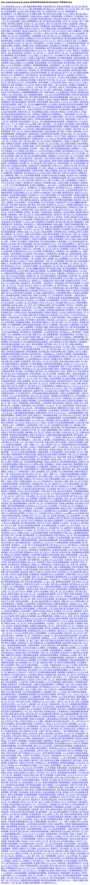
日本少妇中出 (15, 68)
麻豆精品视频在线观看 (67, 246)
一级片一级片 (18, 126)
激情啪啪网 (65, 873)
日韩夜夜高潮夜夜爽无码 (20, 139)
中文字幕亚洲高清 (23, 393)
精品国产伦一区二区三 (56, 205)
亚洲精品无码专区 (15, 190)
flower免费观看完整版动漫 (60, 501)
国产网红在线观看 (15, 24)
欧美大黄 (84, 545)
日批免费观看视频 (76, 413)
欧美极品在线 (50, 711)
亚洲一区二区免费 (81, 146)
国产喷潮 (48, 344)
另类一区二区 (17, 131)
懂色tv (69, 374)
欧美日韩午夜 (65, 552)
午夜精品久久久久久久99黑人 (44, 702)
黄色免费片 (77, 332)
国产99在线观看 (58, 305)
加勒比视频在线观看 (43, 129)
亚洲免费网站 (25, 36)
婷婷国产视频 (28, 210)
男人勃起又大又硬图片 (63, 129)
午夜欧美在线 (17, 347)
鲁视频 (61, 254)
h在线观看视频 (26, 863)
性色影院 (67, 547)
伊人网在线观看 (27, 246)
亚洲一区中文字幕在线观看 (43, 599)
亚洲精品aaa (65, 655)
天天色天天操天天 (25, 285)
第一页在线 (51, 516)
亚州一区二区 (75, 97)
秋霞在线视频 (71, 77)
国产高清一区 (15, 782)
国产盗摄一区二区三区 (39, 383)
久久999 (20, 271)
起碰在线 (78, 528)
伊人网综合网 (75, 300)
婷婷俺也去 (84, 268)
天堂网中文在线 (20, 312)
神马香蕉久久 (30, 224)
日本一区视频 (48, 538)
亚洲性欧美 (13, 763)
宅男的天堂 (72, 476)
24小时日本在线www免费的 (50, 151)
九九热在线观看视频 (45, 401)
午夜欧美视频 (11, 288)
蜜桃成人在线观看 (8, 491)
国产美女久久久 (34, 386)
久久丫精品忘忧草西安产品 (33, 109)
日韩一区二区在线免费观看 (54, 829)
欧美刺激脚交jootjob (63, 743)
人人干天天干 (22, 704)
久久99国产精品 (13, 283)
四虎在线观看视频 (50, 782)
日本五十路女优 (11, 256)
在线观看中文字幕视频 (59, 46)
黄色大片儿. (58, 166)
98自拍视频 (25, 494)
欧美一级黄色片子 (69, 371)
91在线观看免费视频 (53, 643)
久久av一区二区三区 (19, 550)
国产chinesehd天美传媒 (77, 178)
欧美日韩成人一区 (30, 68)
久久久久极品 (33, 55)
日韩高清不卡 (23, 643)
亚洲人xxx (38, 285)
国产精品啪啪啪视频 (18, 503)
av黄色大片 (28, 48)
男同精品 (30, 518)
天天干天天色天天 (59, 31)
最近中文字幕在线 (25, 508)
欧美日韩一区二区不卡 (74, 633)
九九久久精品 (44, 765)
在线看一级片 (77, 655)
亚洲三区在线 (45, 569)
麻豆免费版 (38, 606)
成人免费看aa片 (44, 557)
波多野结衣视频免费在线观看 (41, 743)
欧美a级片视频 (69, 107)
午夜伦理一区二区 (35, 503)
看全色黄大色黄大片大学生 (61, 219)
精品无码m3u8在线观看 (26, 660)
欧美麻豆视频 (17, 117)
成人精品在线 (61, 599)
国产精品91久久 (82, 640)
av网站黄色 (36, 636)
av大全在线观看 (26, 219)
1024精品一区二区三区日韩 (30, 538)
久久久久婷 (74, 259)
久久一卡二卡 (12, 124)
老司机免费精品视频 (60, 562)
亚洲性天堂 (81, 75)
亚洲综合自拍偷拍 (60, 550)
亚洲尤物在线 (14, 459)
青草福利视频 (50, 770)
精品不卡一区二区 (8, 298)
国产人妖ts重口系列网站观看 (23, 535)
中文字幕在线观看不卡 (67, 244)
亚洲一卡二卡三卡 (34, 107)
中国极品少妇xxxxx (63, 386)
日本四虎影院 (76, 819)
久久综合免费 (55, 82)
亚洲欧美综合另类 (15, 388)
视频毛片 (24, 743)
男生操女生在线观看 (80, 229)
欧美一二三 (12, 315)
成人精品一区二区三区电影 (21, 486)
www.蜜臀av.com (70, 513)
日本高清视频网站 (70, 418)
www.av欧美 (6, 347)
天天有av (61, 77)
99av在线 (18, 207)
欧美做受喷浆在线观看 (76, 43)
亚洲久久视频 (41, 85)
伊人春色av (68, 227)
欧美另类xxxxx (10, 667)
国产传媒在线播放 (48, 241)
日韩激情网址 (39, 43)
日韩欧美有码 (34, 134)
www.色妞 (5, 77)
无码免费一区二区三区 (42, 249)
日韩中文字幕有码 (69, 173)
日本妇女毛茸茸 (32, 589)
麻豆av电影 (76, 699)
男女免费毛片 (21, 136)
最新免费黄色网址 (8, 694)
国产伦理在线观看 (54, 48)
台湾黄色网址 (80, 227)
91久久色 (13, 396)
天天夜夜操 (79, 16)
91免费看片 (27, 65)
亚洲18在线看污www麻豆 (24, 773)
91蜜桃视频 (36, 36)
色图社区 (69, 403)
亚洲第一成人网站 (32, 212)
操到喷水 (24, 197)
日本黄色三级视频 (63, 354)
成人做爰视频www (74, 251)
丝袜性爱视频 (43, 117)
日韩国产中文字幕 (76, 376)
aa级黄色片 (68, 528)
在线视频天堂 (83, 379)
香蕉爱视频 (81, 697)
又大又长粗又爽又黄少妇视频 (61, 609)
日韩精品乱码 (71, 121)
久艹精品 (4, 26)
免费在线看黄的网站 (27, 528)
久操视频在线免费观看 (46, 594)
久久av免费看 (71, 489)
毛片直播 (40, 315)
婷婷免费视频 (32, 352)
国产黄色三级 (71, 261)
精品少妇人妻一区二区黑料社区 (33, 366)
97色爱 (69, 312)
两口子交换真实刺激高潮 (38, 545)
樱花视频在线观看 (31, 655)
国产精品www (65, 332)
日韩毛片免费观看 (15, 212)
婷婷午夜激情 (78, 567)
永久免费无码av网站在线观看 (74, 858)
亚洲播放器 (44, 26)
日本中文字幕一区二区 (51, 36)
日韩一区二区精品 (80, 234)
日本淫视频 (6, 117)
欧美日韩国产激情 (15, 479)
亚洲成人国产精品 (45, 567)
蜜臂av (73, 158)
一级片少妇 (6, 327)
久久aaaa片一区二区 (53, 405)
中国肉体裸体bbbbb (69, 445)
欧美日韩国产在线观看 (22, 293)
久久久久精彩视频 (13, 65)
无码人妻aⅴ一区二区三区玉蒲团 (45, 361)
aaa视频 (4, 136)
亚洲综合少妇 (72, 175)
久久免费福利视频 (54, 271)
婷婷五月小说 (7, 75)
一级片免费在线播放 (70, 731)
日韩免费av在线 (49, 183)
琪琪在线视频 (30, 467)
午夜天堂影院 (55, 858)
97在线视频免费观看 (32, 175)
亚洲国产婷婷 (21, 415)
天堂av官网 (16, 799)
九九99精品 (6, 547)
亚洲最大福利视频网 (9, 844)
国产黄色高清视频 (73, 283)
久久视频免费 (43, 467)
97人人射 (45, 349)
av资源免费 (35, 555)
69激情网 (79, 305)
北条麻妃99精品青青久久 (50, 197)
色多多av (25, 841)
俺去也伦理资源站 (65, 491)
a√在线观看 (23, 364)
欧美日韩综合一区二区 (63, 535)
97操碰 (9, 481)
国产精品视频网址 (70, 268)
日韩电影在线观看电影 (55, 310)
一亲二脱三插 (16, 883)
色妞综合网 (61, 770)
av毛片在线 (74, 550)
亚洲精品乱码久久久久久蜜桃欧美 (42, 631)
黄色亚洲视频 (37, 344)
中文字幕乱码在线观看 (60, 494)
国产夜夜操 (30, 320)
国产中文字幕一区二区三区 (54, 80)
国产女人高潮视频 (61, 249)
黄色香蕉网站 (12, 682)
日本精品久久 (34, 195)
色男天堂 (33, 672)
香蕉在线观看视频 (44, 224)
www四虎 (64, 523)
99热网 (68, 574)
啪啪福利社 (79, 222)
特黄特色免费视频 (14, 445)
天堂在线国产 (20, 202)
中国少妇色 (64, 325)
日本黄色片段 (19, 41)
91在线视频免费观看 (80, 530)
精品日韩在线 (45, 161)
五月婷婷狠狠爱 (22, 16)
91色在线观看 (80, 396)
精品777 (69, 290)
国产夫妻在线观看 (52, 479)
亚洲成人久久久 (11, 528)
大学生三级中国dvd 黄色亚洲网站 (29, 330)
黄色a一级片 (35, 237)
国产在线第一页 (79, 312)
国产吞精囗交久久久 (64, 188)
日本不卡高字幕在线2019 (11, 92)
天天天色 (23, 58)
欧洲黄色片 (71, 310)
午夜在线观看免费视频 (24, 153)
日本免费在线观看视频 (63, 200)
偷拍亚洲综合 (68, 192)
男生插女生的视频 (58, 175)
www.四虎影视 (75, 670)
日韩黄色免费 (28, 146)
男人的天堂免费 (47, 202)
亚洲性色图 (9, 689)
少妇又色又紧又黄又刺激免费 (22, 812)
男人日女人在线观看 (75, 440)
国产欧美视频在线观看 (34, 628)
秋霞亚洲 (82, 136)
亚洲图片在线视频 (28, 401)
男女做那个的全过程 (18, 205)
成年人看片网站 (44, 124)
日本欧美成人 (27, 310)
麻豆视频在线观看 (12, 449)
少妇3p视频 (52, 246)
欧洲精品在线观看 (19, 166)
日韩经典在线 (10, 80)
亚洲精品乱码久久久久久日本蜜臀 (27, 251)
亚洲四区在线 (51, 675)
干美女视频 (38, 508)
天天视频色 (82, 662)
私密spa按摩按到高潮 (44, 215)
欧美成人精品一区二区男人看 (24, 305)
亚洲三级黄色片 (34, 415)
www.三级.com (50, 139)
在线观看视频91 (78, 109)
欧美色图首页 (75, 768)
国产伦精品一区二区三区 (34, 217)
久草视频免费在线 (75, 870)
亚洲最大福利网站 (66, 503)
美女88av (51, 496)
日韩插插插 (23, 697)
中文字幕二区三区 (67, 506)
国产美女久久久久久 (16, 82)
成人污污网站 (61, 476)
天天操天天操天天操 (30, 775)
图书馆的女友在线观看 (15, 785)
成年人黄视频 (22, 846)
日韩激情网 (51, 58)
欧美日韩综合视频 (8, 755)
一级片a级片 (51, 185)
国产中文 (16, 447)
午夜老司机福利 (74, 80)
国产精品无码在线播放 (52, 21)
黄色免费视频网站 (65, 28)
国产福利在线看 (30, 207)
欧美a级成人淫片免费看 (12, 222)
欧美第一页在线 (63, 217)
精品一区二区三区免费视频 (72, 479)
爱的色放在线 (58, 403)
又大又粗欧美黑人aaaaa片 (18, 356)
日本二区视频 (51, 472)
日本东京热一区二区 (70, 432)
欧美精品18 (61, 613)
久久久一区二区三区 (79, 547)
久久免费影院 (12, 758)
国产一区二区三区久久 (28, 797)
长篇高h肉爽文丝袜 (58, 352)
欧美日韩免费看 (49, 716)
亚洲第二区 (18, 462)
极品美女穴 (36, 799)
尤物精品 (10, 202)
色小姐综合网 (36, 163)
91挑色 (18, 183)
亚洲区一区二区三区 (66, 117)
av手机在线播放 (44, 207)
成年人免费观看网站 (36, 136)
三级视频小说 (55, 804)
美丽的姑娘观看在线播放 (16, 119)
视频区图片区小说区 (66, 408)
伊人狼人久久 (32, 513)
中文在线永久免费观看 (23, 621)
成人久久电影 (80, 308)
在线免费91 (22, 560)
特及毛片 (70, 305)
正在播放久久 (55, 579)
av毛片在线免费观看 (40, 317)
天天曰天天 (52, 77)
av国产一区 (23, 288)
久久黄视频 (40, 300)
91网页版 (11, 846)
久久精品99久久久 (48, 883)
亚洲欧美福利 (41, 413)
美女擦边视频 (41, 812)
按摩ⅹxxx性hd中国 (30, 733)
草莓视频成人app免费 (63, 807)
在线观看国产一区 (8, 14)
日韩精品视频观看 (16, 359)
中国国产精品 (27, 295)
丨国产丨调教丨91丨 (31, 445)
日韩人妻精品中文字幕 (58, 342)
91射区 (58, 308)
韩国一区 (52, 662)
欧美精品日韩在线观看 (50, 555)
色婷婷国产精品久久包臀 (67, 381)
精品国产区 (26, 283)
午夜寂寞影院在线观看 (26, 694)
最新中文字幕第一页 (42, 295)
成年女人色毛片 (14, 780)
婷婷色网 (32, 102)
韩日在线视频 (24, 121)
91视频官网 (9, 175)
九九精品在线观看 (56, 633)
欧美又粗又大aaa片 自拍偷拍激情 (54, 589)
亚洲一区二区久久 (17, 87)
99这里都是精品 (16, 26)
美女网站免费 (64, 109)
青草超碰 (68, 295)
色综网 (50, 824)
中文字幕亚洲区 (51, 606)
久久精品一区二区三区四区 (26, 303)
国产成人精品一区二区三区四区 (74, 134)
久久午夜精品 (19, 151)
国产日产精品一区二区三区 (53, 190)
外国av (78, 410)
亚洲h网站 (77, 131)
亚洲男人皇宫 (23, 298)
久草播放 (72, 85)
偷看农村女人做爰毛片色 (33, 391)
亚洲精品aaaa (49, 354)
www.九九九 (18, 427)
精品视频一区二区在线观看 (68, 516)
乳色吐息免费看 (55, 278)
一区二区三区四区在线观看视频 (23, 452)
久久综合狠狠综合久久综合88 (67, 168)
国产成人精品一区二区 (31, 474)
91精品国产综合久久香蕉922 (51, 513)
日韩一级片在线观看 (54, 861)
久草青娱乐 (68, 16)
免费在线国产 (62, 768)
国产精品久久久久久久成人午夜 (33, 618)
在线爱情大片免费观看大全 (62, 396)
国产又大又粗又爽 (54, 24)
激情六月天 (79, 403)
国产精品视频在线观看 (74, 38)
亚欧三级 (19, 156)
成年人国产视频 (72, 288)
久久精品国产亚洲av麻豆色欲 (39, 19)
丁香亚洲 (45, 780)
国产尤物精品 (48, 785)
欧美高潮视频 (20, 55)
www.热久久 (33, 547)
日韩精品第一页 (70, 90)
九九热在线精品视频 (39, 533)
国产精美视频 (34, 653)
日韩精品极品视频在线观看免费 (45, 393)
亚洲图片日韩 (28, 516)
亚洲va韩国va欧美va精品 (69, 361)
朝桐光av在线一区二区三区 (28, 232)
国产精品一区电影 (64, 131)
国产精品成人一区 (65, 285)
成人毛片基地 (61, 85)
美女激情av (49, 733)
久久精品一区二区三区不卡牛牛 (37, 530)
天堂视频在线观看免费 (19, 290)
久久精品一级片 (18, 498)
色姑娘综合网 (40, 518)
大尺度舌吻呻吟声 (8, 148)
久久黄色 (8, 462)
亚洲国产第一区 (24, 112)
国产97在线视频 (8, 665)
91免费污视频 (60, 775)
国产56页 (5, 205)
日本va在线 (47, 670)
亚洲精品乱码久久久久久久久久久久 (41, 41)
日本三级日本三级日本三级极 (56, 158)
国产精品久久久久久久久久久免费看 (34, 650)
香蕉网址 (17, 46)
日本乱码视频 (69, 212)
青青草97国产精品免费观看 (25, 567)
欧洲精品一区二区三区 (25, 85)
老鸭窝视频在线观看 (77, 589)
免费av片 (68, 141)
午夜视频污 (83, 342)
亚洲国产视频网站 (30, 144)
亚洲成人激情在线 (23, 410)
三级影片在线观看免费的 (74, 224)
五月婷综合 (15, 596)
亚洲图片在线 (28, 46)
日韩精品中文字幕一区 (77, 207)
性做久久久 (13, 472)
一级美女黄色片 (80, 295)
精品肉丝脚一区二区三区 (62, 755)
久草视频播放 (52, 648)
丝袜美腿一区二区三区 (34, 432)
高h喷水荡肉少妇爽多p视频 (63, 161)
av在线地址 (12, 870)
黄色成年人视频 (62, 481)
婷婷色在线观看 (22, 601)
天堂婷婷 (81, 158)
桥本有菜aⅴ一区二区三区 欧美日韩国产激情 (22, 337)
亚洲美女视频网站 (12, 611)
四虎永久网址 (26, 449)
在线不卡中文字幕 (36, 442)
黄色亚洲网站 (32, 82)
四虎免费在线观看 (33, 817)
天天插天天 (52, 689)
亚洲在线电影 (29, 770)
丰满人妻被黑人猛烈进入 (29, 200)
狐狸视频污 (6, 210)
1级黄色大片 (72, 136)
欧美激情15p (13, 699)
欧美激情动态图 (69, 339)
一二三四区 (44, 665)
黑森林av (71, 352)
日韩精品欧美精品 (8, 381)
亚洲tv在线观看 (79, 374)
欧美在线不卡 (66, 653)
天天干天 (8, 126)
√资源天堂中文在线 (31, 584)
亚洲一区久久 (10, 90)
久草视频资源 (63, 711)
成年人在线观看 (82, 702)
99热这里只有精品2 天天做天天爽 (67, 19)
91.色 (48, 738)
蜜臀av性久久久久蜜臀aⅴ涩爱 (29, 14)
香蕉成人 (68, 337)
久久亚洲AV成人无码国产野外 (57, 391)
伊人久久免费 (11, 525)
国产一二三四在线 (54, 437)
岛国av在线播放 (63, 70)
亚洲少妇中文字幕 (24, 308)
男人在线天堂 (79, 398)
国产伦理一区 (79, 129)
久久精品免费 (7, 251)
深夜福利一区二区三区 (38, 704)
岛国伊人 (50, 136)
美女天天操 (74, 46)
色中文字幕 (68, 278)
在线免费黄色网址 (64, 293)
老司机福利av (19, 748)
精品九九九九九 (33, 423)
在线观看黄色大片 (77, 99)
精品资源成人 (71, 119)
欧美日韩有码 (52, 109)
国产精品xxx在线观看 (16, 376)
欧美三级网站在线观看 (26, 658)
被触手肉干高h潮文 (14, 655)
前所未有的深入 (36, 354)
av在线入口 (16, 861)
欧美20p (64, 356)
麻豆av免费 (60, 281)
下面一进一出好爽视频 (54, 261)
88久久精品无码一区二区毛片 (57, 315)
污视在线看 (83, 802)
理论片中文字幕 (44, 523)
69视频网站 (21, 425)
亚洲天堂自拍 (51, 572)
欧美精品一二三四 (19, 545)
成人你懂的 (31, 748)
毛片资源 (39, 87)
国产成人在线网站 (52, 628)
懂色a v (51, 85)
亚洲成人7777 (60, 43)
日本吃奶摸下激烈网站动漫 (55, 577)
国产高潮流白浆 (36, 643)
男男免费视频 (28, 858)
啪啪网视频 (9, 55)
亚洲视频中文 (19, 75)
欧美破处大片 (78, 369)
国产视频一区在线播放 (19, 792)
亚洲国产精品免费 (50, 263)
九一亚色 (54, 636)
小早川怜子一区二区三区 (33, 229)
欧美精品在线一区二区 (59, 665)
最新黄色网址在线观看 (10, 687)
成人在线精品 (36, 356)
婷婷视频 (61, 672)
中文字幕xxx (38, 33)
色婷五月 (16, 366)
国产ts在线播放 (43, 459)
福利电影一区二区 (8, 180)
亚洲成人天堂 (68, 792)
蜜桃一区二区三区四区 (79, 481)
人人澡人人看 (28, 222)
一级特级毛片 (28, 183)
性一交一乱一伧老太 (32, 190)
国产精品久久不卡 (59, 802)
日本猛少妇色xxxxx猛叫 (40, 16)
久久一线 (24, 442)
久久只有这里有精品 (66, 697)
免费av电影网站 (76, 344)
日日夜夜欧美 (58, 295)
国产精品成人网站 (54, 268)
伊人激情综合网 (11, 511)
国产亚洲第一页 (49, 285)
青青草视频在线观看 (43, 119)
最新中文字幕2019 (37, 435)
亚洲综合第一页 (16, 469)
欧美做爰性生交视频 (60, 425)
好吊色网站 (53, 506)
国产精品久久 (74, 545)
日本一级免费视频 (68, 180)
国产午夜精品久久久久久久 (30, 753)
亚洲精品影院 (21, 134)
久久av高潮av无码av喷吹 (36, 376)
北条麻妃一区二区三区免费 (37, 227)
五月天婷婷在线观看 (29, 687)
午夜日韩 (55, 552)
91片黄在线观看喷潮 (44, 535)
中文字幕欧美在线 (48, 28)
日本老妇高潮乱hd (42, 178)
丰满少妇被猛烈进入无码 (23, 73)
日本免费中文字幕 (62, 55)
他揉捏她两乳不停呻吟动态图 (27, 60)
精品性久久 (36, 281)
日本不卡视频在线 (35, 520)
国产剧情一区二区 (39, 90)
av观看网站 (74, 320)
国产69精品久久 (50, 163)
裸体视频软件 (76, 55)
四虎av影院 (74, 677)
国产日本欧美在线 (13, 109)
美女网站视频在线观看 (47, 672)
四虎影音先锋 (22, 383)
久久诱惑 (50, 43)
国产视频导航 (34, 560)
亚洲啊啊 (78, 457)
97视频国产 (80, 486)
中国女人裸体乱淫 (74, 317)
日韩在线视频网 (11, 97)
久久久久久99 (41, 506)
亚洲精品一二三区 (79, 148)
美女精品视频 (80, 197)
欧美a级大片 (15, 349)
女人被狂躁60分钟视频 (26, 80)
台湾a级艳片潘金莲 (36, 675)
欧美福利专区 (83, 513)
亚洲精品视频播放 (37, 185)
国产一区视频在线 (54, 339)
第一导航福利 (17, 48)
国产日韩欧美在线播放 (77, 692)
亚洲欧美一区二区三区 (13, 234)
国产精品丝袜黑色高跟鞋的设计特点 (16, 114)
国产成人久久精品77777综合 (60, 51)
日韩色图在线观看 (17, 476)
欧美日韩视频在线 (8, 271)
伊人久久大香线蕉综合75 (43, 481)
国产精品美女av (12, 863)
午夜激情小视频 (41, 327)
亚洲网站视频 (69, 846)
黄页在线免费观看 (8, 706)
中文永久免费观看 (8, 440)
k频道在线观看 (79, 58)
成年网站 (24, 354)
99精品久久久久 (76, 604)
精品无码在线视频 (48, 880)
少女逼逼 (50, 623)
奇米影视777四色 (68, 410)
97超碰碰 (15, 405)
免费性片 (54, 848)
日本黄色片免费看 (30, 266)
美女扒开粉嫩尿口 (23, 239)
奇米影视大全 (26, 332)
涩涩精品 (36, 114)
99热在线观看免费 (66, 540)
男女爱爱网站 (15, 369)
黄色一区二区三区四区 (57, 376)
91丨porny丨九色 (23, 638)
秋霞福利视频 (57, 16)
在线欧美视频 (23, 574)
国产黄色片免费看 (75, 170)
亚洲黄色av (57, 212)
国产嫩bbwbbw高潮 (46, 870)
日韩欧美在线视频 (28, 459)
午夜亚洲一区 (34, 70)
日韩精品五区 (14, 197)
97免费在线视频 (43, 447)
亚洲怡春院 (9, 207)
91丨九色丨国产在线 (26, 180)
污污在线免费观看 (62, 538)
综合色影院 (74, 511)
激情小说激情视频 (13, 733)
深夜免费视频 (76, 494)
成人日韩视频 (38, 405)
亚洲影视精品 (49, 251)
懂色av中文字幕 (51, 33)
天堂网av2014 (74, 26)
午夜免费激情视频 (52, 508)
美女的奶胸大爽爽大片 (66, 139)
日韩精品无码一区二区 (41, 484)
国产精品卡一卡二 (61, 677)
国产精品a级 (44, 352)
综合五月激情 (15, 63)
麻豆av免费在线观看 (69, 555)
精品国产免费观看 (60, 99)
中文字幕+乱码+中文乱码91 (23, 300)
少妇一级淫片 (46, 677)
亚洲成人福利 (47, 200)
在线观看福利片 (57, 650)
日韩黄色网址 (52, 254)
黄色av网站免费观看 (12, 858)
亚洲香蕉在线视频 (17, 437)
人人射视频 (6, 861)
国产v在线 (41, 205)
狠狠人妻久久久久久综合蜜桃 (20, 819)
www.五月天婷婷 (78, 741)
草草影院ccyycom (71, 596)
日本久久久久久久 (47, 303)
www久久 (59, 596)
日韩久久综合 (7, 237)
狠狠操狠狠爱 (64, 782)
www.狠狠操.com (33, 613)
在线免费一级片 (38, 809)
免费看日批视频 (16, 467)
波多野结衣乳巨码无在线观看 (71, 104)
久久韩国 (74, 665)
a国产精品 (5, 535)
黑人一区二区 (19, 613)
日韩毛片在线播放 (76, 442)
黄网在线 (73, 342)
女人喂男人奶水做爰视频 (74, 266)
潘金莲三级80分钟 (30, 31)
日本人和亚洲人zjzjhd (43, 210)
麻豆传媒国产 (42, 748)
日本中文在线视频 (42, 146)
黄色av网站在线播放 (54, 809)
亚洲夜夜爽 (26, 361)
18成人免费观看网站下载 (31, 21)
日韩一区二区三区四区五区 (21, 158)
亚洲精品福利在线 (44, 604)
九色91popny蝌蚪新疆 (11, 523)
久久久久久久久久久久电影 (33, 834)
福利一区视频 (70, 822)
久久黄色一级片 (16, 141)
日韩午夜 (75, 95)
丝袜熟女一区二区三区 (33, 53)
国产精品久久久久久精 (40, 494)
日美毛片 (30, 87)
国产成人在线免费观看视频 (50, 547)
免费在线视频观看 (17, 824)
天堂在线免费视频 (9, 560)
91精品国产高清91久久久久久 (42, 290)
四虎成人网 (29, 427)
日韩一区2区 (81, 408)
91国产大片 (51, 217)
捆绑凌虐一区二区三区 (23, 408)
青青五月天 (83, 90)
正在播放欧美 (73, 613)
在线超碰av (13, 215)
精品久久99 (34, 197)
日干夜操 (37, 293)
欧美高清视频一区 (42, 73)
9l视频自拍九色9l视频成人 (52, 114)
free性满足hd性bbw (19, 675)
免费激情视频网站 (25, 667)
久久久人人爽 (17, 327)
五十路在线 (79, 28)
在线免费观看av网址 (12, 834)
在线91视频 (58, 224)
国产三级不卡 (41, 246)
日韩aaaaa (83, 24)
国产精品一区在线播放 (17, 19)
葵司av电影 (63, 606)
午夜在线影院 (23, 148)
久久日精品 (53, 104)
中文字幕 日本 (45, 31)
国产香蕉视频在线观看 (60, 148)
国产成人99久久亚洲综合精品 (75, 215)
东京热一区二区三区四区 (34, 24)
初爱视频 (14, 121)
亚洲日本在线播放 (75, 401)
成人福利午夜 (69, 765)
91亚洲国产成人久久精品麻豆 (51, 498)
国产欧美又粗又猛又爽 (19, 831)
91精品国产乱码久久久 (28, 161)
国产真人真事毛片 (19, 386)
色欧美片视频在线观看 (33, 131)
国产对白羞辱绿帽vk (40, 579)
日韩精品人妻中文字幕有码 (58, 518)
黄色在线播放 (56, 379)
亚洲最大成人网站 (31, 26)
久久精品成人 (10, 660)
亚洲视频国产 (56, 765)
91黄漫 (39, 80)
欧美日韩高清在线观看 (68, 636)
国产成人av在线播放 (66, 75)
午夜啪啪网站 (40, 48)
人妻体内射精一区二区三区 (75, 114)
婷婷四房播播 (43, 102)
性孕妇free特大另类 (42, 486)
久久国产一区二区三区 (66, 716)
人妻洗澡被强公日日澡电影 (21, 254)
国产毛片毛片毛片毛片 (73, 449)
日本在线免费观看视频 (64, 423)
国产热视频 (70, 124)
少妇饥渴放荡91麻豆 (59, 26)
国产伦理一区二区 (28, 594)
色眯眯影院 (18, 173)
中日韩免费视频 (36, 364)
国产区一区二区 (62, 53)
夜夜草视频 (44, 82)
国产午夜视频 (7, 73)
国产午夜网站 (61, 442)
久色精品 (43, 726)
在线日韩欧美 (35, 403)
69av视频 (59, 303)
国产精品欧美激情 (48, 70)
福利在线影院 (69, 405)
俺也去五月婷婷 (8, 704)
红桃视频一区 (14, 743)
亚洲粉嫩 (22, 741)
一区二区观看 (35, 259)
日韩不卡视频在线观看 (22, 481)
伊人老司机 (13, 741)
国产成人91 (81, 721)
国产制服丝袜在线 (23, 542)
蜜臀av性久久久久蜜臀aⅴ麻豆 (74, 437)
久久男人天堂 (67, 256)
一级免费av (47, 440)
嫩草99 (7, 675)
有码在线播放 (49, 308)
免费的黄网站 (79, 337)
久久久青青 (18, 457)
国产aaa (9, 293)
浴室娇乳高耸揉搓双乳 (48, 68)
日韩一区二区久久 (26, 215)
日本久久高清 (70, 239)
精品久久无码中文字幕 (67, 41)
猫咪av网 (32, 315)
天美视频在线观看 (50, 415)
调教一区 (19, 175)
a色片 (12, 425)
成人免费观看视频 (51, 334)
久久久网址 (37, 308)
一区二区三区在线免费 (64, 623)
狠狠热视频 (14, 219)
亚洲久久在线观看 (70, 24)
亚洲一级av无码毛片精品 (65, 777)
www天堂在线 (28, 129)
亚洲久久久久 (61, 868)
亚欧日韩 (73, 618)
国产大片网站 (54, 180)
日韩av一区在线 (18, 227)
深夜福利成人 (58, 141)
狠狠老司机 (23, 97)
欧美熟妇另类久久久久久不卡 (34, 51)
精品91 (31, 119)
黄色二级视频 (48, 259)
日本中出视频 (25, 418)
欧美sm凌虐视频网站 (37, 623)
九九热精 (84, 325)
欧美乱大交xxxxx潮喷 (28, 124)
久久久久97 (77, 82)
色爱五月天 (27, 249)
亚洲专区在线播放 (21, 626)
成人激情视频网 (56, 227)
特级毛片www (41, 180)
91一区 (79, 765)
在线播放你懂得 (42, 46)
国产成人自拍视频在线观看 (35, 156)
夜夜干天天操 (66, 366)
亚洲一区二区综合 (71, 21)
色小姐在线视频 (69, 379)
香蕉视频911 (18, 628)
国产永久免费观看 (81, 219)
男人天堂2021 (38, 479)
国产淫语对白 (10, 589)
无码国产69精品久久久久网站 (31, 721)
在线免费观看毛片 (32, 469)
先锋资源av (18, 224)
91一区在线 (49, 53)
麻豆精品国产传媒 (79, 70)
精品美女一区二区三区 (71, 447)
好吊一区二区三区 (61, 344)
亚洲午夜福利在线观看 (31, 325)
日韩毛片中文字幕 (26, 763)
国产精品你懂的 (47, 777)
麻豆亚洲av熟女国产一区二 (64, 721)
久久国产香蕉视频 (57, 317)
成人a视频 (57, 192)
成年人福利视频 (38, 472)
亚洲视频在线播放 (23, 322)
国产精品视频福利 (19, 102)
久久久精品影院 (62, 785)
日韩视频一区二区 (23, 636)
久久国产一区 (7, 587)
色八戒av (84, 361)
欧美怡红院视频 (75, 868)
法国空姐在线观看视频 (50, 60)
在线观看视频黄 (31, 795)
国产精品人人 (32, 151)
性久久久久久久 (76, 645)
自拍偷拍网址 (76, 237)
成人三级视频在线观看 (33, 95)
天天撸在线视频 (75, 748)
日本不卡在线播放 (41, 591)
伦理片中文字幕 (72, 65)
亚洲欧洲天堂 (71, 658)
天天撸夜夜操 (30, 604)
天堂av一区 (38, 819)
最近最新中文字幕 (28, 596)
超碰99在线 (54, 327)
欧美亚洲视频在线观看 (70, 298)
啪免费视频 (78, 464)
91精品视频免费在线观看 (51, 126)
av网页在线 (56, 173)
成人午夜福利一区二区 (50, 445)
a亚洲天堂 (58, 215)
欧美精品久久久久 (74, 273)
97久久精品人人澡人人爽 (53, 814)
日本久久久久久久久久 (54, 388)
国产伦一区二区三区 (66, 702)
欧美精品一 (16, 210)
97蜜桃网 (21, 589)
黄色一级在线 (48, 168)
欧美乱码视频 (47, 232)
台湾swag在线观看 (77, 33)
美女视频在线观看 (65, 58)
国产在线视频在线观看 (52, 107)
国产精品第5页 (32, 75)
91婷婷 (42, 731)
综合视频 (6, 550)
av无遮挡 (81, 180)
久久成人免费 (75, 383)
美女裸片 (34, 148)
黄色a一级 (42, 689)
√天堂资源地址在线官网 (36, 824)
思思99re (78, 738)
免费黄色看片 (24, 472)
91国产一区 (22, 104)
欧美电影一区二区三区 (15, 423)
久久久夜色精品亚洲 (76, 241)
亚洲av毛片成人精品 (57, 726)
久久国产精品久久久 (16, 168)
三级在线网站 (26, 405)
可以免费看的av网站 (40, 112)
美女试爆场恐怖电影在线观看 (52, 121)
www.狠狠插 (82, 41)
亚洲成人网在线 (51, 312)
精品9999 (38, 183)
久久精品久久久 (47, 55)
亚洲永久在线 (28, 178)
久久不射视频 (7, 217)
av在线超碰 (80, 540)
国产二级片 (13, 403)
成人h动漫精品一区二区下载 (51, 266)
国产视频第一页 (65, 263)
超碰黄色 (39, 770)
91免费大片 (27, 861)
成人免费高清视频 (81, 73)
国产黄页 (32, 205)
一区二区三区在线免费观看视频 (57, 95)
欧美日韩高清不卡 (32, 457)
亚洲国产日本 (64, 699)
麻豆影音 (24, 572)
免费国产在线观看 (71, 126)
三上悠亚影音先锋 (51, 332)
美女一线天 (70, 684)
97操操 (29, 273)
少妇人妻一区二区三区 (15, 878)
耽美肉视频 (60, 290)
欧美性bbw (30, 506)
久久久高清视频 (20, 875)
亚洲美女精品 (21, 653)
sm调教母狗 (74, 325)
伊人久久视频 (7, 748)
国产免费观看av (38, 418)
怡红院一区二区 (80, 263)
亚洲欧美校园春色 (61, 604)
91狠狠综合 (60, 251)
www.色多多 (9, 70)
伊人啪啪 (53, 117)
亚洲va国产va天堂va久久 (63, 210)
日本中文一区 (81, 841)
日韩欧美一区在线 (44, 99)
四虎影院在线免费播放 (53, 364)
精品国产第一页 (56, 528)
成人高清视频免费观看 (69, 714)
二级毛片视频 (63, 183)
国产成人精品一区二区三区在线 (37, 141)
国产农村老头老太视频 (52, 14)
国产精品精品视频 (33, 785)
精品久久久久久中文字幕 (56, 724)
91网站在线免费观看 (53, 587)
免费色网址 (83, 579)
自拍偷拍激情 (46, 212)
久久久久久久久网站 (70, 102)
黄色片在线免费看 (15, 795)
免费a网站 (61, 273)
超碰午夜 (44, 662)
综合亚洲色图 (15, 804)
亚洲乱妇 (45, 175)
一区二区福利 (58, 124)
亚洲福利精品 (46, 166)
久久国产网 (79, 423)
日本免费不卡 (24, 163)
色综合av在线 (30, 99)
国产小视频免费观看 (38, 822)
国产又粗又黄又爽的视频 (37, 278)
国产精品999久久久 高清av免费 (37, 173)
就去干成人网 (32, 714)
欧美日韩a (41, 658)
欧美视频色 (74, 183)
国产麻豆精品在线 (59, 207)
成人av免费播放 (61, 259)
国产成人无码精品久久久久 (45, 244)
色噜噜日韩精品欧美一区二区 (42, 626)
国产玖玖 (26, 799)
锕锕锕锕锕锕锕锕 (41, 65)
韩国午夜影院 (58, 38)
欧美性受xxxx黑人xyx (58, 748)
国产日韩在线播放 (21, 237)
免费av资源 (50, 442)
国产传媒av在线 (29, 557)
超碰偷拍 (52, 156)
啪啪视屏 (48, 721)
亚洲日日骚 (16, 716)
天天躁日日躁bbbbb (47, 188)
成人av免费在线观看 (73, 254)
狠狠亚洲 (14, 364)
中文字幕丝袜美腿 (72, 484)
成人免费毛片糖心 (46, 476)
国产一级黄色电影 (55, 90)
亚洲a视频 (40, 320)
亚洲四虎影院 (35, 814)
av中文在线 (23, 315)
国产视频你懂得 (82, 330)
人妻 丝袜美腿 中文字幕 (20, 729)
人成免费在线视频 (65, 185)
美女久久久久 (69, 303)
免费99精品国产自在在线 (60, 831)
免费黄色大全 (80, 188)
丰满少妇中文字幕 (48, 491)
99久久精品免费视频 (51, 356)
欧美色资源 (38, 711)
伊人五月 (29, 711)
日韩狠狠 (10, 33)
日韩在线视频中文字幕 (58, 533)
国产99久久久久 (77, 496)
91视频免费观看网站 (23, 33)
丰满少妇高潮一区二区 (73, 452)
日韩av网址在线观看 (51, 234)
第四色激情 (56, 427)
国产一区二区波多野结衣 (74, 388)
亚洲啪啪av (49, 464)
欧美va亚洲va (54, 102)
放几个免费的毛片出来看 (53, 787)
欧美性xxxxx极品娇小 (43, 192)
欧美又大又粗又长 (32, 28)
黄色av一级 (66, 82)
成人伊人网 (22, 520)
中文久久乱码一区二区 (39, 841)
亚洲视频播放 (63, 660)
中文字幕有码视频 (55, 63)
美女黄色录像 (69, 63)
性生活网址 (7, 736)
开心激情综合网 (14, 51)
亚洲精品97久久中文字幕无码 (38, 38)
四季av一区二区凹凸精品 (12, 95)
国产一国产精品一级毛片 (54, 87)
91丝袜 (4, 43)
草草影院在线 (58, 288)
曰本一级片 (26, 344)
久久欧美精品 (54, 410)
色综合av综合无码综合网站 (28, 491)
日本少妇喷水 (15, 146)
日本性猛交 (16, 31)
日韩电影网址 (63, 276)
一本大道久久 (74, 523)
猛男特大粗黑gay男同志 (43, 611)
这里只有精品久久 (36, 846)
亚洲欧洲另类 (66, 760)
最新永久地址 (66, 508)
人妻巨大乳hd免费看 (32, 234)
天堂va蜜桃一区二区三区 (36, 496)
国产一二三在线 (60, 692)
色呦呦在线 (25, 565)
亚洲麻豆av (33, 188)
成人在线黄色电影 (15, 53)
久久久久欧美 (69, 14)
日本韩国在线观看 (35, 741)
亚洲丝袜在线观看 (63, 582)
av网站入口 (35, 565)
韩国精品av (28, 552)
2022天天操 (27, 334)
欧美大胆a (16, 401)
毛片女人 (35, 121)
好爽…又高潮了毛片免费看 (15, 241)
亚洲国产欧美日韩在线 (59, 383)
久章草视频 (62, 241)
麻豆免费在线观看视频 (39, 97)
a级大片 (61, 856)
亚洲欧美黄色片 (49, 293)
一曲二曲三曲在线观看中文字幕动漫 (45, 601)
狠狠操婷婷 (39, 261)
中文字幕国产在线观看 (46, 660)
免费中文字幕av (11, 760)
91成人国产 (38, 158)
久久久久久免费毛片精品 (24, 633)
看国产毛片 (64, 327)
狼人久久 (32, 562)
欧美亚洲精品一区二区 (23, 192)
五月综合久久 (62, 320)
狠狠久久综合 (24, 533)
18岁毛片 (40, 839)
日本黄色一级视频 (49, 697)
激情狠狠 (78, 611)
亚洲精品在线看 (44, 305)
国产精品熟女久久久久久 (73, 151)
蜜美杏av (77, 51)
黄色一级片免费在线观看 (29, 677)
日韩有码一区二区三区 (72, 430)
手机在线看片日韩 (25, 807)
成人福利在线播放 (33, 126)
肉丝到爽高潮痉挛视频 (10, 310)
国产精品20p (17, 584)
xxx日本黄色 (9, 638)
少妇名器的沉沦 (41, 256)
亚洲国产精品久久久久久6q (44, 273)
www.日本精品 (68, 753)
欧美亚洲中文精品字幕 (64, 640)
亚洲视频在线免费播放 (37, 873)
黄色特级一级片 (69, 469)
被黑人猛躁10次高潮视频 (35, 271)
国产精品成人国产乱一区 (61, 73)
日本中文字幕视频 (80, 743)
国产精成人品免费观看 (54, 520)
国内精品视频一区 (65, 163)
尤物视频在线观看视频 (76, 709)
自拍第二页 (68, 364)
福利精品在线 (83, 92)
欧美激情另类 (7, 312)
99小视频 (5, 364)
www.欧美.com (78, 36)
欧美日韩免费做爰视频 (59, 97)
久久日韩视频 (28, 63)
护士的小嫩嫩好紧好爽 (37, 104)
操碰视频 (17, 775)
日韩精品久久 (41, 763)
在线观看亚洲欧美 (70, 271)
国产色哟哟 (38, 768)
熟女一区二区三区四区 (74, 156)
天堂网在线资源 (19, 278)
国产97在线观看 (47, 775)
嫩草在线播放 (78, 736)
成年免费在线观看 (35, 312)
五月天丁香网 (60, 136)
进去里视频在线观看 (18, 195)
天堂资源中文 (39, 724)
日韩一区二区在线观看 (50, 653)
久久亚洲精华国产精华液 (71, 60)
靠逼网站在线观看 (59, 178)
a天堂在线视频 (33, 202)
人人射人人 (15, 77)
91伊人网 (39, 844)
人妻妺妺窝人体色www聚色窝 (57, 420)
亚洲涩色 (69, 560)
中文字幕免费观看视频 (19, 185)
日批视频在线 (33, 726)
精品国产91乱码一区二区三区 (19, 43)
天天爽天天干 (22, 672)
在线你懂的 (59, 283)
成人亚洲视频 (32, 498)
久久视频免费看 (14, 325)
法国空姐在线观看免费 (31, 263)
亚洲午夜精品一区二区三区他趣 (43, 374)
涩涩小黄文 (43, 804)
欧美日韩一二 (30, 347)
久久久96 (60, 156)
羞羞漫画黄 (67, 36)
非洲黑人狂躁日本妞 (37, 58)
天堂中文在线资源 (17, 38)
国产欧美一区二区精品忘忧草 (47, 371)
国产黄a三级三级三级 (64, 222)
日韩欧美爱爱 (43, 452)
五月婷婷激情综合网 (48, 75)
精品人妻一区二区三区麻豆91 (62, 591)
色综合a (13, 574)
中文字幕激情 (7, 151)
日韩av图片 (51, 320)
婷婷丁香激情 (83, 310)
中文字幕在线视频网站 (31, 692)
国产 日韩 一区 (38, 856)
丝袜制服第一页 (81, 733)
